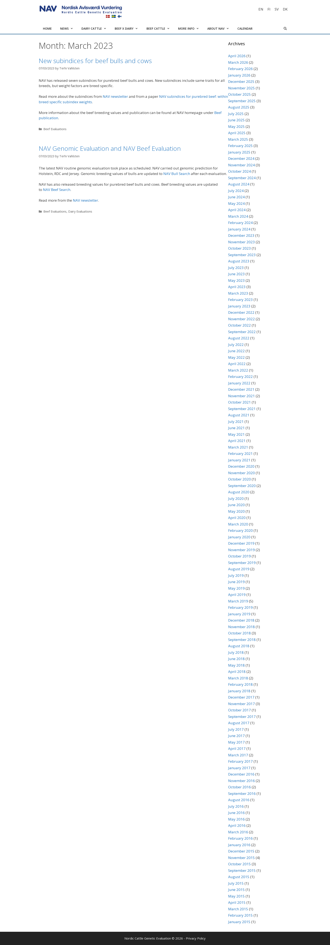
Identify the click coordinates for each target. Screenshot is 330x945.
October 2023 (239, 248)
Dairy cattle (95, 28)
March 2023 (238, 293)
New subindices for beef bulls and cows (95, 60)
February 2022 (240, 376)
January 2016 (239, 844)
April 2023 (237, 286)
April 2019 (237, 594)
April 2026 (237, 55)
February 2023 (240, 299)
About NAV (220, 28)
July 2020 (236, 498)
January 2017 (239, 767)
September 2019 (242, 562)
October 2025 (239, 94)
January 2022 (239, 383)
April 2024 (237, 209)
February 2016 (240, 838)
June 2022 (236, 350)
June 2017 (236, 735)
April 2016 (237, 825)
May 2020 (236, 511)
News (68, 28)
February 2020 (240, 530)
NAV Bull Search (176, 173)
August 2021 (238, 415)
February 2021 (240, 453)
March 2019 (238, 601)
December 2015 (241, 851)
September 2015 (242, 870)
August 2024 (238, 184)
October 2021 (239, 402)
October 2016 (239, 787)
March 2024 (238, 216)
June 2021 (236, 427)
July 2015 (236, 883)
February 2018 (240, 684)
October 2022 (239, 325)
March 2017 (238, 755)
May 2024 (236, 203)
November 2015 (241, 857)
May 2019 (236, 588)
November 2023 (241, 242)
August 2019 (238, 568)
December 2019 (241, 543)
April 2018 (237, 671)
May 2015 (236, 896)
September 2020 (242, 485)
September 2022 (242, 331)
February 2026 (240, 68)
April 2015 (237, 902)
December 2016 (241, 774)
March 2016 (238, 832)
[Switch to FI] (269, 9)
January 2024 (239, 229)
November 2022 (241, 318)
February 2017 (240, 761)
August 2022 (238, 338)
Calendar (245, 28)
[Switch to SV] (277, 9)
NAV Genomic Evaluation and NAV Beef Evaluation (110, 148)
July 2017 (236, 729)
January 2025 (239, 152)
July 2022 (236, 344)
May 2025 (236, 126)
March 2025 (238, 139)
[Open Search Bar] (285, 28)
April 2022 (237, 363)
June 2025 (236, 120)
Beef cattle (160, 28)
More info (190, 28)
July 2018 (236, 652)
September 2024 (242, 177)
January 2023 (239, 306)
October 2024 (239, 171)
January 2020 (239, 537)
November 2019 (241, 549)
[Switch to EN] (260, 9)
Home (47, 28)
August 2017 (238, 722)
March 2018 (238, 678)
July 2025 (236, 113)
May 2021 (236, 434)
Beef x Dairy (128, 28)
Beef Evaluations (55, 129)
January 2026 (239, 75)
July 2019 (236, 575)
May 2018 (236, 665)
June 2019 (236, 581)
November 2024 (241, 165)
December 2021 (241, 389)
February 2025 (240, 145)
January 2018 (239, 690)
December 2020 (241, 466)
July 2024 (236, 190)
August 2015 (238, 876)
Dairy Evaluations (80, 211)
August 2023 (238, 261)
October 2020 (239, 479)
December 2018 (241, 620)
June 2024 (236, 197)
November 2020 (241, 472)
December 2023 (241, 235)
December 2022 (241, 312)
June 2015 (236, 889)
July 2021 (236, 421)
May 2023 (236, 280)
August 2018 (238, 645)
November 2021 (241, 395)
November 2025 (241, 88)
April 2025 (237, 132)
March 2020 (238, 524)
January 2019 (239, 613)
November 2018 (241, 626)
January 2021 (239, 460)
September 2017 (242, 716)
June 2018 (236, 658)
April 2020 (237, 517)
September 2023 (242, 254)
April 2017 (237, 748)
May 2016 (236, 819)
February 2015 (240, 915)
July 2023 (236, 267)
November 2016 (241, 780)
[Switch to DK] (285, 9)
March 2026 (238, 62)
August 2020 (238, 492)
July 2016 (236, 806)
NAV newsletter (115, 96)
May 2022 (236, 357)
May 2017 (236, 742)
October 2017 (239, 710)
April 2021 (237, 440)
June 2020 (236, 504)
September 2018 (242, 639)
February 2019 (240, 607)
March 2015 (238, 909)
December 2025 (241, 81)
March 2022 (238, 370)
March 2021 (238, 447)
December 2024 (241, 158)
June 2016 (236, 812)
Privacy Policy (196, 938)
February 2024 (240, 222)
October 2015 (239, 864)
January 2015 (239, 921)
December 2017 (241, 697)
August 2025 (238, 107)
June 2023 (236, 273)
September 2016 (242, 793)
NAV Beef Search (56, 189)
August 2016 (238, 799)
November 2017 (241, 703)
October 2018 (239, 633)
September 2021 (242, 408)
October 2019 (239, 556)
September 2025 (242, 100)
